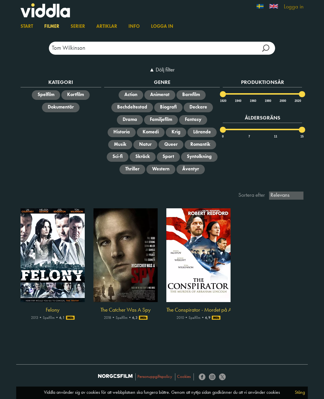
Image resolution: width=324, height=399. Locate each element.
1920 (223, 100)
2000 (283, 100)
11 (275, 136)
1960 (253, 100)
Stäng (300, 392)
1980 (267, 100)
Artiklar (106, 26)
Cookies (184, 377)
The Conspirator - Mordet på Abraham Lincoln (198, 310)
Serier (78, 26)
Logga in (293, 7)
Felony (53, 310)
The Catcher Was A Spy (125, 310)
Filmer (51, 26)
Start (27, 26)
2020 (297, 100)
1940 (238, 100)
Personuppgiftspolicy (154, 377)
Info (134, 26)
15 (301, 136)
